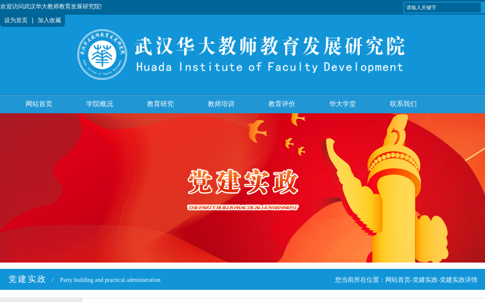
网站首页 (39, 103)
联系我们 (403, 103)
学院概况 (99, 103)
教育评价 (281, 103)
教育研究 (160, 103)
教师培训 (221, 103)
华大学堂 (342, 103)
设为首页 (16, 20)
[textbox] (442, 7)
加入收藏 (49, 20)
